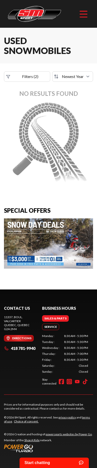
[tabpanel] (65, 354)
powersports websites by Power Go (69, 434)
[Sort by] (72, 76)
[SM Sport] (34, 14)
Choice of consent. (26, 421)
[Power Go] (48, 448)
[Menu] (83, 14)
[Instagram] (69, 382)
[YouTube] (77, 382)
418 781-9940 (19, 348)
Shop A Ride (32, 440)
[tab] (55, 318)
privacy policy (67, 417)
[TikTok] (85, 382)
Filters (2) (22, 76)
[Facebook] (61, 382)
